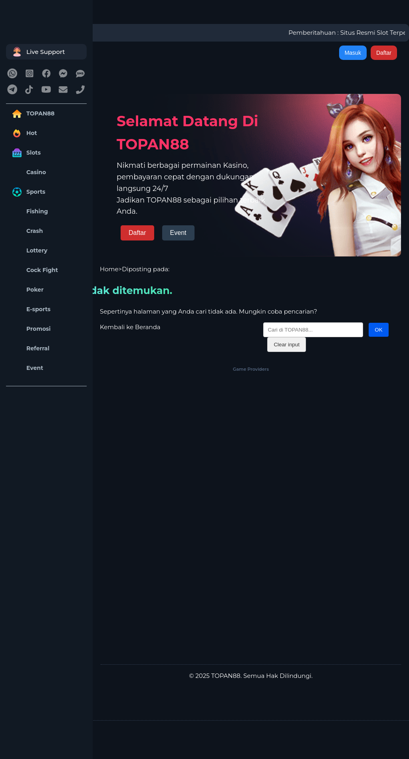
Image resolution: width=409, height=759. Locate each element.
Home (109, 269)
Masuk (353, 53)
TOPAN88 (32, 114)
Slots (25, 153)
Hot (23, 133)
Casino (28, 172)
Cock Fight (34, 270)
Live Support (37, 52)
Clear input (286, 345)
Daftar (383, 53)
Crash (26, 231)
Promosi (30, 329)
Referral (30, 349)
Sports (28, 192)
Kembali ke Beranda (130, 327)
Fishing (29, 212)
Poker (27, 290)
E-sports (30, 309)
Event (26, 368)
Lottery (29, 251)
